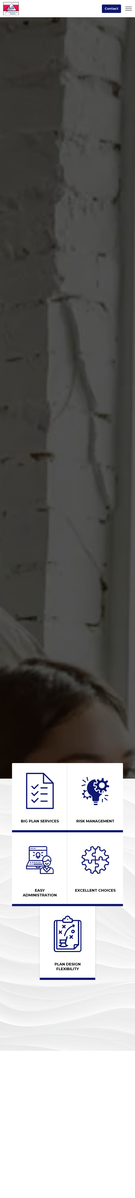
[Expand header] (128, 8)
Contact (111, 9)
